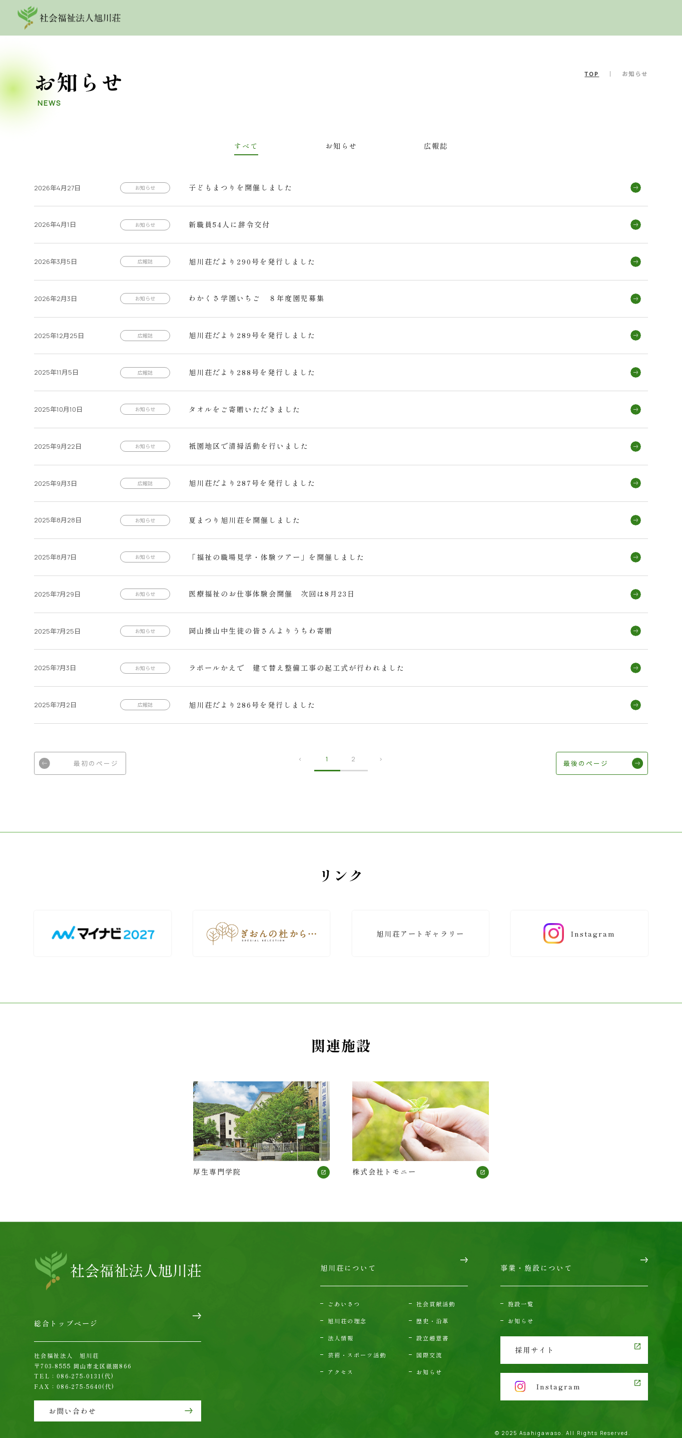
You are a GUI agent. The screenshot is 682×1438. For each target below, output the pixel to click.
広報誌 (406, 146)
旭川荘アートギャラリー (421, 936)
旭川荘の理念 (347, 1309)
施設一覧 (521, 1292)
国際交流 (429, 1343)
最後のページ (592, 765)
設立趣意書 (432, 1326)
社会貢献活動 (435, 1292)
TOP (591, 74)
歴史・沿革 (432, 1309)
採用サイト (535, 1335)
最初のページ (89, 765)
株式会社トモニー (420, 1131)
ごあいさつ (344, 1292)
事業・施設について (397, 18)
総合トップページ (66, 1319)
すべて (276, 146)
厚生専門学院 (261, 1131)
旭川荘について (306, 18)
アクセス (475, 18)
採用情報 (623, 18)
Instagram (580, 936)
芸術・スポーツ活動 (357, 1343)
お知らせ (341, 146)
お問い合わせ (542, 18)
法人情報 (341, 1326)
